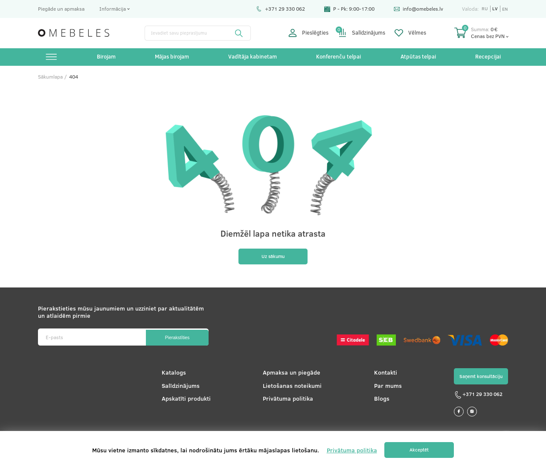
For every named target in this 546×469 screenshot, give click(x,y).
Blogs (377, 401)
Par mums (384, 388)
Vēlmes (410, 33)
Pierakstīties (174, 340)
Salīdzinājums (361, 33)
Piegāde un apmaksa (61, 8)
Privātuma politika (285, 401)
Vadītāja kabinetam (252, 57)
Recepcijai (487, 57)
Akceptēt (419, 450)
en (505, 9)
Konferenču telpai (338, 57)
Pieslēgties (308, 33)
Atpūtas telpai (418, 57)
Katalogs (172, 376)
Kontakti (381, 376)
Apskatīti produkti (184, 401)
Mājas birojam (172, 57)
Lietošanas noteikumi (289, 388)
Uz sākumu (272, 258)
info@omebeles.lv (418, 8)
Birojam (106, 57)
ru (484, 9)
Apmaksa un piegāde (289, 376)
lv (494, 9)
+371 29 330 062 (280, 8)
